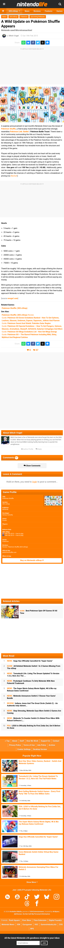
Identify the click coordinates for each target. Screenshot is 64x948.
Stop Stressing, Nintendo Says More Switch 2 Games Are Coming (34, 712)
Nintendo (5, 509)
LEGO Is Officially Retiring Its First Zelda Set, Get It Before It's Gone (33, 727)
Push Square (14, 920)
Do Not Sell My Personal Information (36, 914)
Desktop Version (40, 749)
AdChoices (18, 914)
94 (15, 616)
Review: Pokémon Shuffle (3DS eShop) (15, 547)
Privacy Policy (15, 745)
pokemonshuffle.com (9, 552)
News (4, 17)
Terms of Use (29, 745)
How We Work (32, 741)
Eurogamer (27, 924)
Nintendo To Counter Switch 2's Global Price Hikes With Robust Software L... (33, 719)
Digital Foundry (55, 920)
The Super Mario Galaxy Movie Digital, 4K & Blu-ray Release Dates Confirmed (31, 689)
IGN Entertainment (37, 912)
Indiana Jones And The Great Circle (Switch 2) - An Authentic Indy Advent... (32, 704)
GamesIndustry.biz (49, 924)
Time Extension (40, 920)
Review (18, 315)
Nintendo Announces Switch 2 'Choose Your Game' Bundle (31, 697)
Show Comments (32, 466)
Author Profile (27, 449)
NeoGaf (14, 176)
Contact (56, 741)
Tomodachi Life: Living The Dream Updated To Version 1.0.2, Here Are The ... (33, 674)
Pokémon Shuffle (8, 129)
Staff (22, 741)
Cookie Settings (24, 749)
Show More (32, 882)
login (34, 481)
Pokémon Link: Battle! (19, 131)
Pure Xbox (26, 920)
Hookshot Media (16, 912)
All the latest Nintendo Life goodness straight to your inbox (32, 938)
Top (7, 741)
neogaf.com (13, 298)
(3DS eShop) (14, 308)
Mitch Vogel (14, 36)
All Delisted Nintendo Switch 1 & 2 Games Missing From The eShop (33, 667)
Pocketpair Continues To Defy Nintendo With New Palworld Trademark (31, 682)
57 (37, 350)
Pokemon (24, 17)
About (14, 741)
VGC (36, 924)
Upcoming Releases (38, 17)
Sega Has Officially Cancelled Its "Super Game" (30, 661)
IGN (18, 924)
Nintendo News (8, 924)
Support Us (45, 741)
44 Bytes (56, 912)
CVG (61, 924)
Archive (52, 745)
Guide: (26, 323)
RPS (32, 929)
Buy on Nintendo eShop (32, 560)
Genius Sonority (7, 515)
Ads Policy (41, 745)
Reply (39, 449)
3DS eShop (13, 17)
